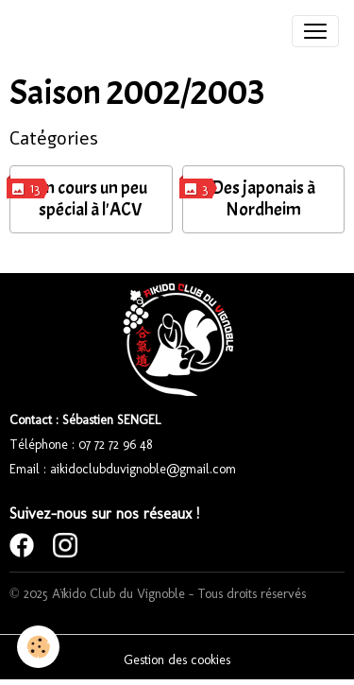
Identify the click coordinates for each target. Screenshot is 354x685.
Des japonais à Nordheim (263, 199)
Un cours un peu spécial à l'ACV (90, 199)
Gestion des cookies (177, 660)
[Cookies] (38, 646)
